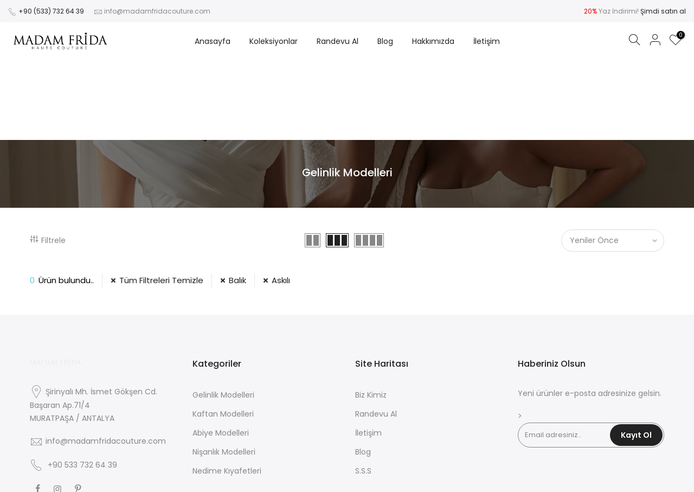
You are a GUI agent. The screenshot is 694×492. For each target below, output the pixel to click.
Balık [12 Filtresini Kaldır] (237, 200)
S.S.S (363, 391)
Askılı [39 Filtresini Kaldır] (281, 200)
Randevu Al (337, 41)
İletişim (486, 41)
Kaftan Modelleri (223, 334)
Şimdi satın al (663, 11)
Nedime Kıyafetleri (226, 391)
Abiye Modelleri (220, 353)
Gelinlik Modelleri (223, 315)
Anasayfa (212, 41)
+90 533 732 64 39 (82, 385)
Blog (385, 41)
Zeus (382, 475)
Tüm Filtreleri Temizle (161, 200)
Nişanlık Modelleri (223, 372)
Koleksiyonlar (273, 41)
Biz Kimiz (371, 315)
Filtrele (48, 160)
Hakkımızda (433, 41)
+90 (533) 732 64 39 (51, 11)
